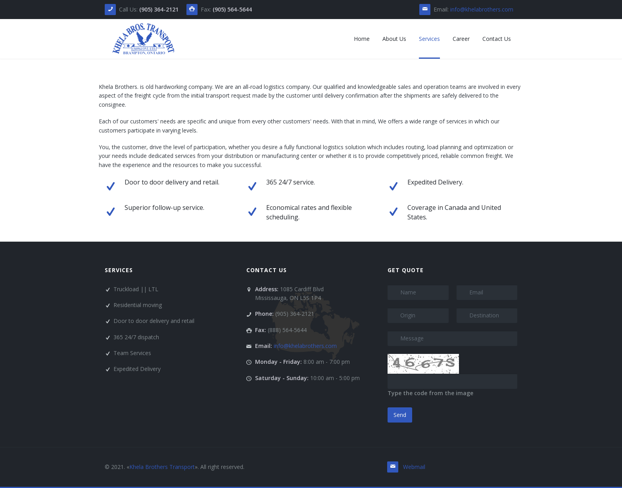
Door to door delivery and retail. (172, 182)
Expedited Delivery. (435, 182)
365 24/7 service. (290, 182)
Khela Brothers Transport (162, 467)
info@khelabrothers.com (481, 9)
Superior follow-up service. (164, 207)
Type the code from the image (430, 393)
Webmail (414, 467)
